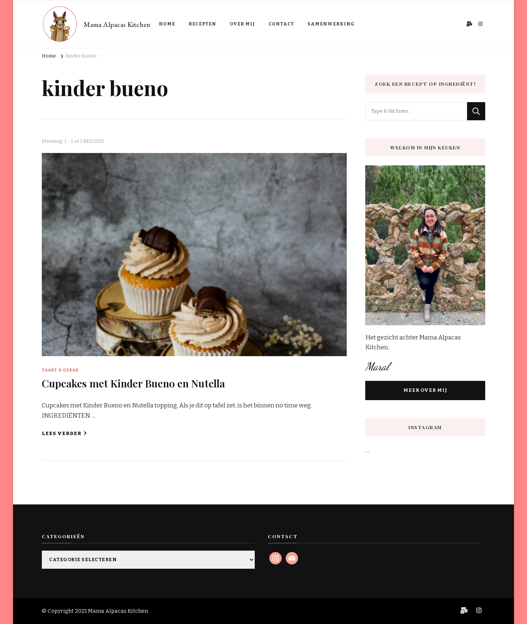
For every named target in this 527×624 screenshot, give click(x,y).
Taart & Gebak (60, 370)
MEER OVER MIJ (425, 390)
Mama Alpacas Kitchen (117, 24)
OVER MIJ (242, 24)
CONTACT (281, 24)
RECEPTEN (202, 24)
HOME (167, 24)
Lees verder (64, 433)
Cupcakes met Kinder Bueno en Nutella (133, 383)
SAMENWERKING (331, 24)
